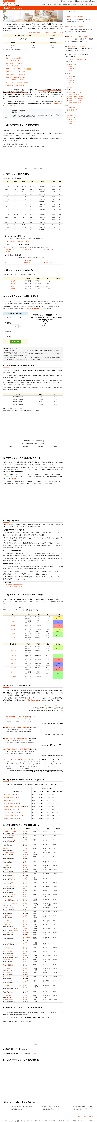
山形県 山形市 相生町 (9, 727)
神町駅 (25, 873)
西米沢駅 (25, 869)
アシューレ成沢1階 (8, 947)
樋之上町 (10, 803)
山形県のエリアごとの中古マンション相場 (17, 71)
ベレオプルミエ (7, 857)
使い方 (44, 4)
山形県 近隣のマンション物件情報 (15, 79)
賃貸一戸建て (48, 262)
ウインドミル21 (7, 972)
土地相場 (70, 4)
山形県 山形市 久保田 (9, 717)
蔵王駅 (25, 920)
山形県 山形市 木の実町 (10, 749)
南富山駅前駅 (15, 806)
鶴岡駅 (25, 865)
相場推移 (86, 1)
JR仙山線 (13, 651)
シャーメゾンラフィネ (9, 840)
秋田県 (27, 249)
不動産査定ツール (72, 108)
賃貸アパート (28, 262)
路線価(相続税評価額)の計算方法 (14, 584)
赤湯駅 (25, 916)
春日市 (5, 794)
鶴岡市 (13, 625)
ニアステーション (8, 861)
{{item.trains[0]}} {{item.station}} (30, 760)
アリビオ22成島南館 (8, 933)
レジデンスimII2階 (8, 907)
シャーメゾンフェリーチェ (10, 831)
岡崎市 (5, 800)
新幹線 (13, 672)
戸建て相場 (64, 4)
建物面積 (8, 331)
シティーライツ (7, 937)
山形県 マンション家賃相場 (75, 98)
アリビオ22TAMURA (8, 852)
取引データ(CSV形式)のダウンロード (54, 705)
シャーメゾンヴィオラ (9, 835)
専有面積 (8, 323)
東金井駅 (25, 977)
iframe (48, 68)
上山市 (13, 633)
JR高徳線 (7, 809)
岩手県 (70, 117)
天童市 (13, 638)
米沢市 (13, 621)
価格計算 (64, 1)
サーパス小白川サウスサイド (11, 943)
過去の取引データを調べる (33, 308)
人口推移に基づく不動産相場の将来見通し (17, 82)
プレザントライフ (8, 960)
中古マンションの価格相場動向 (14, 58)
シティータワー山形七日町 (10, 903)
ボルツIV (5, 991)
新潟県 (7, 252)
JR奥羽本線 (13, 655)
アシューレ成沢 (7, 924)
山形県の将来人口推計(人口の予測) (15, 85)
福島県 (47, 249)
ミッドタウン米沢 (8, 878)
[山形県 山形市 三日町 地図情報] (28, 738)
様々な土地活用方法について (14, 587)
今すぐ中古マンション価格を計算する (16, 63)
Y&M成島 (5, 869)
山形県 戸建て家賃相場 (74, 103)
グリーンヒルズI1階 (8, 873)
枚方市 (5, 803)
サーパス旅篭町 (7, 899)
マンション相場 (57, 4)
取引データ (78, 1)
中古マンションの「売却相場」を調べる (16, 68)
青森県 (70, 115)
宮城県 (7, 249)
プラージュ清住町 (8, 955)
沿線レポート (90, 4)
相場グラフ (71, 1)
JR (13, 646)
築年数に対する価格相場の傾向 (15, 66)
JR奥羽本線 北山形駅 (23, 727)
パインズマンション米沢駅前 (11, 928)
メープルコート (7, 920)
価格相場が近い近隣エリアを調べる (15, 77)
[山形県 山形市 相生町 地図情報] (29, 727)
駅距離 (8, 336)
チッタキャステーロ (8, 865)
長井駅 (25, 995)
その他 (82, 4)
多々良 (11, 797)
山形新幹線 (14, 676)
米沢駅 (25, 844)
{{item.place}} (15, 760)
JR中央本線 (8, 818)
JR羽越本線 (13, 668)
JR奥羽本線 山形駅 (23, 717)
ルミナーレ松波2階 (8, 964)
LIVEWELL (5, 848)
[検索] (4, 1)
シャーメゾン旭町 (8, 882)
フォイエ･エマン (7, 890)
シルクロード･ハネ (8, 844)
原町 (9, 794)
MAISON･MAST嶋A (8, 951)
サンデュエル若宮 (8, 999)
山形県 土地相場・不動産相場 (76, 96)
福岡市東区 (7, 797)
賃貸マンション (9, 262)
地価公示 (92, 1)
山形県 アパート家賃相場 (74, 100)
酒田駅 (25, 857)
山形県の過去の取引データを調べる (15, 74)
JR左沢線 (13, 659)
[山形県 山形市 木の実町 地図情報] (17, 749)
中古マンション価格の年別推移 (15, 60)
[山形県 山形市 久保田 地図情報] (28, 717)
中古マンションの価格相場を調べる (76, 16)
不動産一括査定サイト (32, 700)
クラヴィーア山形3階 (9, 886)
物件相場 (50, 4)
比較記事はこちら (16, 478)
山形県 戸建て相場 (73, 94)
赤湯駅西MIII (6, 916)
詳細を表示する (35, 1053)
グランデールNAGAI (8, 995)
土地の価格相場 (45, 32)
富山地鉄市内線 (8, 806)
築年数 (8, 317)
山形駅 (11, 812)
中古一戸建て (28, 260)
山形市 (13, 617)
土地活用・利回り (72, 110)
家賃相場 (76, 4)
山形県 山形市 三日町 (9, 738)
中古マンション (9, 260)
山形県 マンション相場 (74, 92)
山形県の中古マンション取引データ (76, 59)
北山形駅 (25, 981)
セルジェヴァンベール (9, 895)
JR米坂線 (13, 663)
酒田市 (13, 629)
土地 (46, 260)
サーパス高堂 (6, 968)
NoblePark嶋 (6, 977)
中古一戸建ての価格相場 (34, 32)
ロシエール (6, 912)
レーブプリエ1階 (7, 981)
